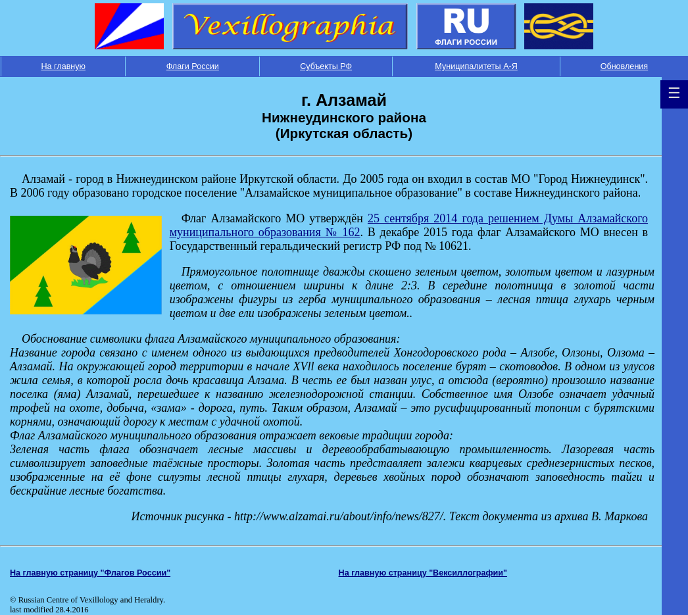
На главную (63, 66)
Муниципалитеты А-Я (476, 66)
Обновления (625, 66)
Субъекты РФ (326, 66)
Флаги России (192, 66)
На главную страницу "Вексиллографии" (423, 573)
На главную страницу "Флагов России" (90, 573)
